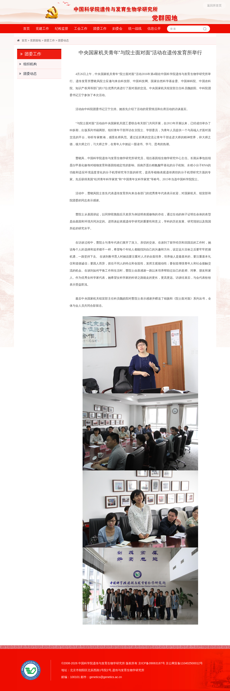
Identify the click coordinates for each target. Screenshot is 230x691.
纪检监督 (61, 28)
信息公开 (154, 28)
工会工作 (80, 28)
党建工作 (42, 28)
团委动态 (63, 40)
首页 (26, 28)
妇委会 (117, 28)
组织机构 (27, 64)
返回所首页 (214, 5)
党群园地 (35, 40)
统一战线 (135, 28)
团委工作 (100, 28)
